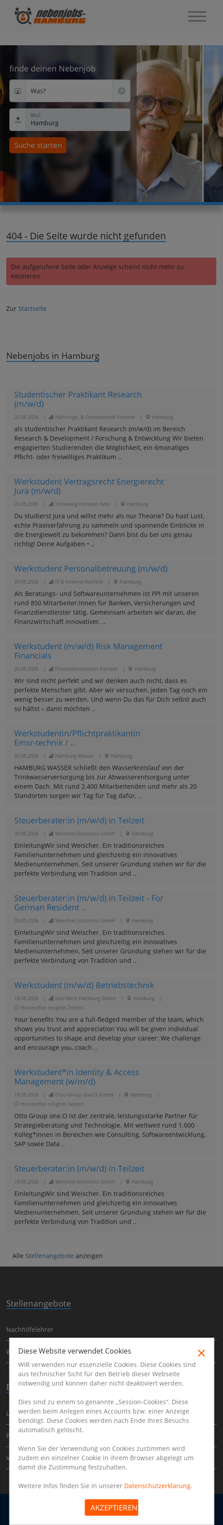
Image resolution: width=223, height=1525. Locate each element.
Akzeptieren (114, 1507)
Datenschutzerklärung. (158, 1485)
